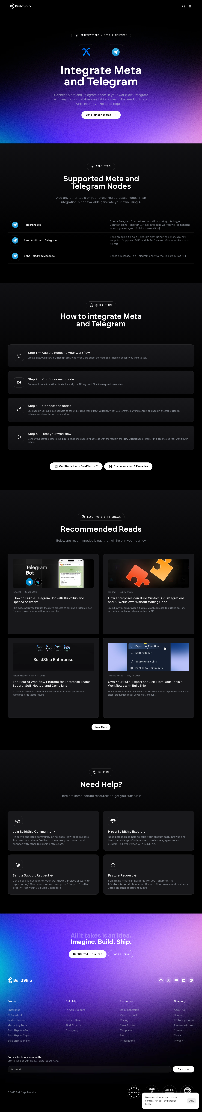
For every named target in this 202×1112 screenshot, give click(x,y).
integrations (89, 35)
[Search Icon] (184, 6)
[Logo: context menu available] (21, 6)
